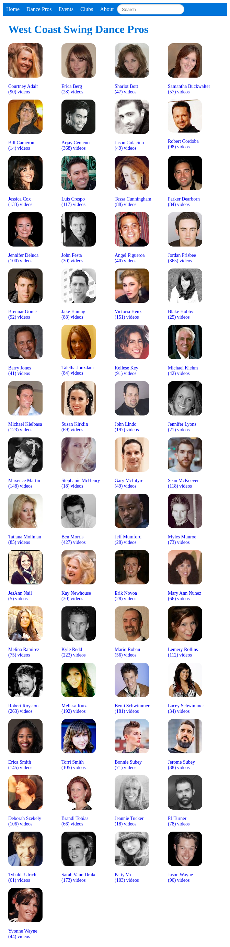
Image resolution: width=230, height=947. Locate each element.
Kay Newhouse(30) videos (76, 596)
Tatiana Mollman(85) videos (24, 539)
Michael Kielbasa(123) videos (25, 427)
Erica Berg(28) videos (72, 89)
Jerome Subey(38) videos (181, 765)
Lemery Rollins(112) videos (183, 652)
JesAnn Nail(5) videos (20, 596)
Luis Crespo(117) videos (73, 201)
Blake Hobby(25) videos (180, 314)
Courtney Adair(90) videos (23, 89)
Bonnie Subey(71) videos (128, 765)
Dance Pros (38, 9)
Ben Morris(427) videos (73, 539)
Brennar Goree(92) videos (22, 314)
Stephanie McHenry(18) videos (80, 483)
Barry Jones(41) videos (19, 370)
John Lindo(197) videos (127, 427)
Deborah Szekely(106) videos (24, 821)
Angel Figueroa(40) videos (130, 258)
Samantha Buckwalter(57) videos (189, 89)
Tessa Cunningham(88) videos (133, 201)
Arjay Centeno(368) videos (75, 145)
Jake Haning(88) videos (73, 314)
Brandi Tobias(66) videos (74, 821)
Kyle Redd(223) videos (73, 652)
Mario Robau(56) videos (127, 652)
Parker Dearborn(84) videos (184, 201)
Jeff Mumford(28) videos (128, 539)
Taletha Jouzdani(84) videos (77, 370)
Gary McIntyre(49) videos (129, 483)
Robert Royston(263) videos (23, 708)
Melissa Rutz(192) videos (74, 708)
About (107, 9)
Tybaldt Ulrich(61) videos (22, 877)
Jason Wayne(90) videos (180, 877)
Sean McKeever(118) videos (183, 483)
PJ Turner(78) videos (178, 821)
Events (65, 9)
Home (13, 9)
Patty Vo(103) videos (127, 877)
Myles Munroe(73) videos (182, 539)
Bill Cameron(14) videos (21, 145)
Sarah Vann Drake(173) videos (78, 877)
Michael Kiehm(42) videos (183, 370)
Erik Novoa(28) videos (126, 596)
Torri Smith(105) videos (73, 765)
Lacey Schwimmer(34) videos (186, 708)
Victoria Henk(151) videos (128, 314)
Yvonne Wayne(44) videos (22, 933)
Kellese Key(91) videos (126, 370)
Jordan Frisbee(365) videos (182, 258)
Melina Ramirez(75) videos (23, 652)
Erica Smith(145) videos (20, 765)
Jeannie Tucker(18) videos (129, 821)
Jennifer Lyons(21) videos (182, 427)
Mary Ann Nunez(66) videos (184, 596)
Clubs (86, 9)
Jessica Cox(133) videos (20, 201)
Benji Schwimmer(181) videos (132, 708)
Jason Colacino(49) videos (129, 145)
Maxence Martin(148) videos (24, 483)
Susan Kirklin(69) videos (74, 427)
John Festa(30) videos (72, 258)
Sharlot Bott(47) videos (126, 89)
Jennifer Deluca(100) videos (23, 258)
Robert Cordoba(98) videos (183, 144)
